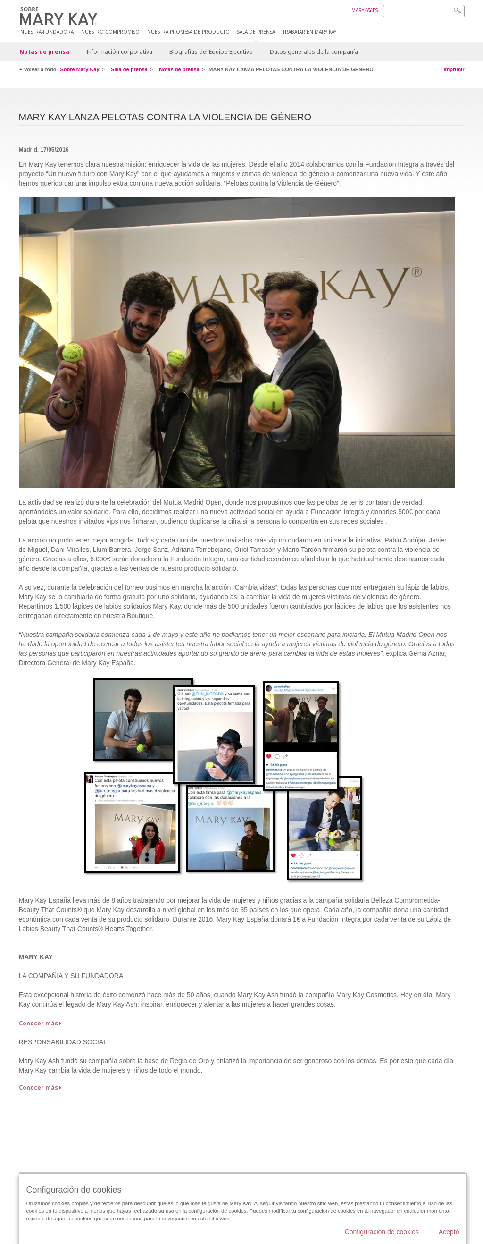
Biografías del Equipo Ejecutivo (211, 52)
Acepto (449, 1232)
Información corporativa (119, 52)
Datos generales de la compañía (314, 52)
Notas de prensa (44, 52)
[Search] (424, 11)
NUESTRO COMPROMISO (110, 32)
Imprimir (453, 69)
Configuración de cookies (382, 1232)
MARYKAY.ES (364, 10)
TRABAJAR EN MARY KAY (309, 32)
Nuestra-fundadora (47, 32)
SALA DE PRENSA (256, 32)
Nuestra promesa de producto (188, 32)
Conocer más (38, 1023)
